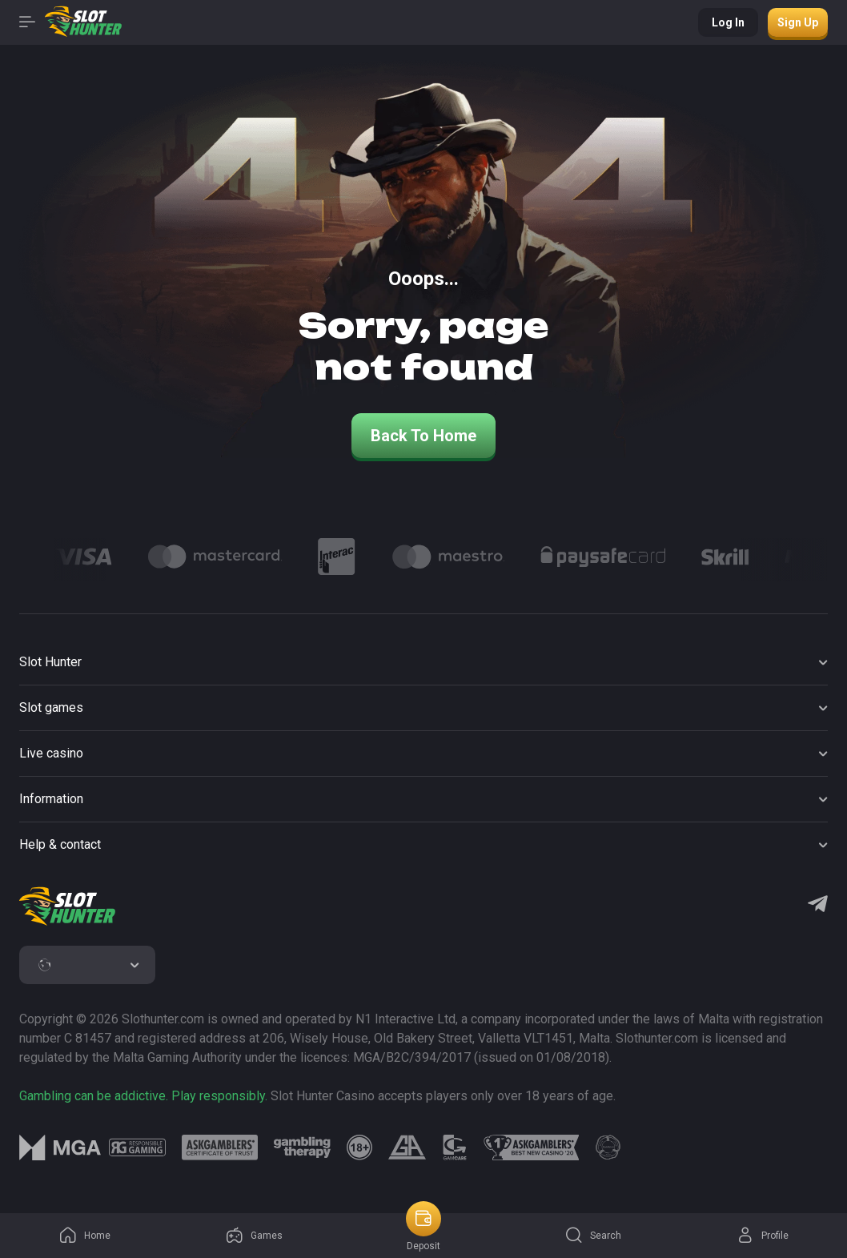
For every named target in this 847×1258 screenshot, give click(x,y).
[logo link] (137, 1147)
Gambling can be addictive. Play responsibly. (143, 1095)
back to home (423, 435)
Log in (728, 22)
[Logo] (83, 557)
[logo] (67, 906)
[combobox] (87, 965)
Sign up (797, 22)
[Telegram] (818, 905)
